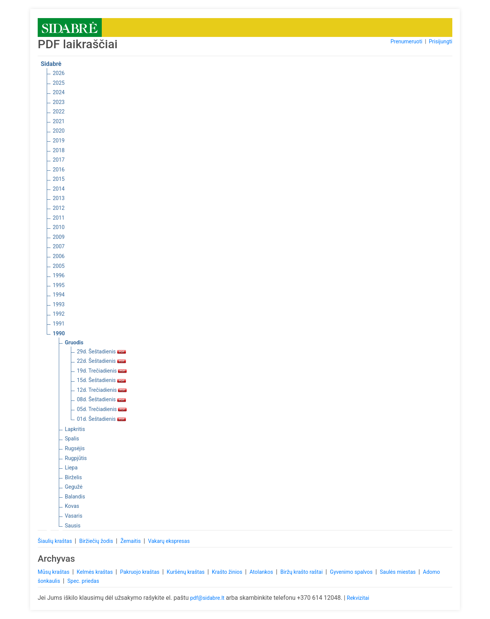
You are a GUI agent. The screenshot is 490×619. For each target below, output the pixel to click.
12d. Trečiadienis (102, 390)
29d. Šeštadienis (101, 351)
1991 (58, 324)
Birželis (73, 477)
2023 (58, 102)
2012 (58, 208)
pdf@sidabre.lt (207, 598)
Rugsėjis (75, 448)
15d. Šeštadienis (101, 380)
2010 (58, 227)
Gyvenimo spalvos (352, 572)
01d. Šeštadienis (101, 419)
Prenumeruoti (406, 41)
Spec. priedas (83, 581)
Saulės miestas (398, 572)
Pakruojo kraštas (140, 572)
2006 (58, 256)
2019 (58, 141)
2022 (58, 112)
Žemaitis (131, 541)
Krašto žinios (227, 572)
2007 (58, 246)
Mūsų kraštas (54, 572)
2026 (58, 73)
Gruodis (74, 342)
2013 (58, 198)
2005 (58, 266)
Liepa (71, 468)
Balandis (75, 497)
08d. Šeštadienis (101, 399)
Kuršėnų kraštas (186, 572)
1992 (58, 314)
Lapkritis (75, 429)
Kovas (72, 506)
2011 (58, 218)
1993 (58, 304)
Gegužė (74, 487)
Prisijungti (440, 41)
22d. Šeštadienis (101, 361)
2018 (58, 150)
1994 (58, 295)
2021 (58, 121)
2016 (58, 170)
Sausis (73, 526)
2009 (58, 237)
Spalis (72, 439)
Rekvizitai (358, 598)
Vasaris (73, 516)
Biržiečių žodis (96, 541)
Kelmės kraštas (95, 572)
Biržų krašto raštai (302, 572)
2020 (58, 131)
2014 (58, 189)
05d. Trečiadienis (102, 409)
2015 (58, 179)
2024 (58, 92)
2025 (58, 83)
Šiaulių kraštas (55, 541)
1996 (58, 275)
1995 (58, 285)
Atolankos (262, 572)
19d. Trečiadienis (102, 371)
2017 (58, 160)
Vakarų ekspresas (169, 541)
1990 (59, 333)
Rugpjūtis (76, 458)
